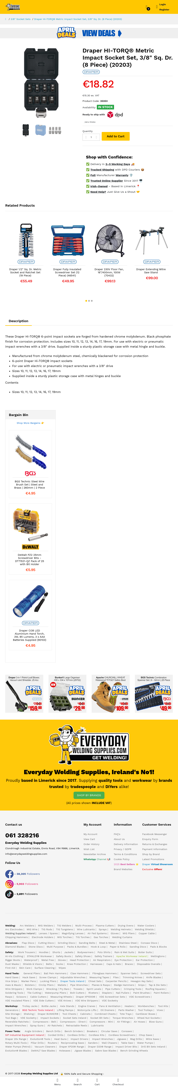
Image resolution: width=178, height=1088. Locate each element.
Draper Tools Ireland (72, 981)
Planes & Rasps (101, 985)
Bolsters (30, 985)
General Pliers (31, 973)
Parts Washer (126, 1010)
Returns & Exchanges (154, 844)
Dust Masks (12, 964)
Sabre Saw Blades (105, 1050)
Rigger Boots (12, 960)
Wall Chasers (109, 1042)
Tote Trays (125, 1013)
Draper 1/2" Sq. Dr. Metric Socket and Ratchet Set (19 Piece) (25, 272)
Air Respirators (101, 960)
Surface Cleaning (44, 967)
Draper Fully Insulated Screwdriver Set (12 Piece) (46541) (67, 272)
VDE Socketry (110, 1000)
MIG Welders (45, 925)
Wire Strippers (13, 989)
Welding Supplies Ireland (20, 933)
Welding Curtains (122, 937)
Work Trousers (26, 952)
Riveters (93, 992)
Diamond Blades (15, 946)
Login (162, 4)
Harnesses (96, 964)
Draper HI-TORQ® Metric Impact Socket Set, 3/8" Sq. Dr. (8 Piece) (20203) (78, 19)
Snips (141, 985)
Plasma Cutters (105, 925)
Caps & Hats (113, 964)
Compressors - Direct (73, 1021)
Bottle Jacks (49, 1006)
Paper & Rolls (118, 946)
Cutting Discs (46, 942)
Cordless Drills (76, 1035)
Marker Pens (28, 981)
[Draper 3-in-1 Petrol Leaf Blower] (24, 693)
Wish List (89, 849)
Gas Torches (101, 937)
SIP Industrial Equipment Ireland (24, 1035)
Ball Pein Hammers (55, 973)
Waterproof (30, 960)
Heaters (129, 1006)
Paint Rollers (161, 992)
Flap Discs (28, 942)
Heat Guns (60, 1039)
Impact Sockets (50, 1017)
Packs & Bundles (77, 946)
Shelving (29, 1013)
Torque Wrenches (123, 1017)
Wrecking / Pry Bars (57, 989)
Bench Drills (53, 1031)
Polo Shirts (104, 952)
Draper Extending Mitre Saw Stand (151, 271)
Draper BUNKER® (48, 1013)
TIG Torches (83, 937)
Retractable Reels (76, 1025)
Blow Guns (155, 1021)
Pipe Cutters (112, 989)
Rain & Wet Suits (124, 952)
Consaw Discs (149, 942)
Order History (92, 844)
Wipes (62, 967)
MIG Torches (64, 937)
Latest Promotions (153, 859)
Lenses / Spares (48, 933)
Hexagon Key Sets (141, 981)
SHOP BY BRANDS (89, 795)
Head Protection (79, 960)
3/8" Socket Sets (21, 19)
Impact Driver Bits (126, 1046)
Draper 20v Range (15, 1039)
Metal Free (47, 960)
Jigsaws (121, 1039)
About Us (119, 839)
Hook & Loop (98, 946)
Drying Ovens (125, 925)
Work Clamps (34, 989)
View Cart (89, 839)
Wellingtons (158, 956)
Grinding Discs (66, 942)
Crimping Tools (132, 989)
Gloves (115, 933)
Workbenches (146, 1006)
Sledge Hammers (124, 985)
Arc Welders (27, 925)
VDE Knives (64, 1000)
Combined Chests (105, 1013)
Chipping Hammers (16, 937)
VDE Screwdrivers (139, 996)
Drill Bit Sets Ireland (153, 1046)
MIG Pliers (129, 933)
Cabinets (85, 1013)
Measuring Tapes (99, 977)
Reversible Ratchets (17, 1021)
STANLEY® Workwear (39, 956)
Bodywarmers (85, 952)
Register (164, 9)
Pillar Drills (37, 1042)
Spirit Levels (94, 989)
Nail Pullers (122, 992)
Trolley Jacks (30, 1006)
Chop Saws (145, 1035)
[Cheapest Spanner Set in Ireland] (154, 693)
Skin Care (24, 967)
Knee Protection (76, 964)
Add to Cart (115, 136)
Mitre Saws (152, 1039)
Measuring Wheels (61, 996)
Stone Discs (36, 946)
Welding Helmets (121, 929)
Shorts (56, 952)
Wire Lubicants (86, 929)
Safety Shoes (83, 956)
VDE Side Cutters (43, 1000)
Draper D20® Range (99, 1046)
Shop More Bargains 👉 (30, 423)
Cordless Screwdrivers (121, 1035)
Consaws (126, 1031)
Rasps (8, 996)
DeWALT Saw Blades (43, 1050)
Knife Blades (153, 977)
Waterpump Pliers (55, 992)
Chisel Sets (95, 981)
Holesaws (64, 1050)
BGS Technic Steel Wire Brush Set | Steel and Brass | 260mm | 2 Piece (29, 484)
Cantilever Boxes (145, 1013)
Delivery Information (126, 844)
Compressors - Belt (44, 1021)
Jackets (68, 952)
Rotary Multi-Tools (16, 1042)
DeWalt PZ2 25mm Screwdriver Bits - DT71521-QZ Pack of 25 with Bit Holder (29, 559)
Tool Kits (163, 1006)
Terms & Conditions (125, 854)
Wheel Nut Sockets (148, 1017)
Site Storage (12, 1013)
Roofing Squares (155, 989)
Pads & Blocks (158, 946)
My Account (90, 834)
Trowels (77, 989)
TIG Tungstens (64, 929)
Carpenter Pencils (116, 981)
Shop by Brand (151, 854)
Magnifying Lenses (73, 933)
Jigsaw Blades (82, 1050)
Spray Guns (36, 1025)
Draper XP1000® (85, 996)
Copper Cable (147, 933)
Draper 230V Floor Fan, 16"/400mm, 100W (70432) (109, 272)
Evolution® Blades (16, 1050)
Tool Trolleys (145, 1010)
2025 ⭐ (126, 864)
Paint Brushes (141, 992)
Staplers (107, 992)
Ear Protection (144, 960)
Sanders (93, 1042)
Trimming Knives (132, 977)
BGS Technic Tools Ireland (37, 1010)
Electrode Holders (42, 937)
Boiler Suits (145, 952)
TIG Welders (64, 925)
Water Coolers (145, 925)
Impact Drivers (79, 1039)
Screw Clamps (47, 977)
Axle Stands (67, 1006)
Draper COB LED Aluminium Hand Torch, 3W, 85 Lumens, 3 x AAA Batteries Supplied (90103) (29, 635)
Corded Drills (55, 1035)
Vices (160, 1010)
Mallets (62, 985)
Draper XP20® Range (71, 1046)
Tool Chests (69, 1013)
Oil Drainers (107, 1010)
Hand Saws (11, 977)
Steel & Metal (107, 942)
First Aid (10, 967)
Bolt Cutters (77, 992)
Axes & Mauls (13, 985)
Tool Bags (10, 1017)
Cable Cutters (38, 996)
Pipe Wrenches (79, 985)
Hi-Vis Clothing (14, 956)
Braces (129, 964)
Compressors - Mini (101, 1021)
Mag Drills (136, 1039)
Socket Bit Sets (99, 1017)
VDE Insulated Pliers (17, 1000)
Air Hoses (139, 1021)
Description (18, 321)
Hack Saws (28, 977)
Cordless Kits (96, 1035)
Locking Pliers (48, 981)
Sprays (103, 929)
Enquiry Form (150, 839)
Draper (157, 864)
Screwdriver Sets (151, 973)
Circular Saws (109, 1031)
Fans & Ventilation (110, 1006)
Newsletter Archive (95, 854)
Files (116, 977)
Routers (52, 1042)
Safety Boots (63, 956)
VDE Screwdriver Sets (112, 996)
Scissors (21, 996)
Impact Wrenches (15, 1025)
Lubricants (97, 1025)
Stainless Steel (128, 942)
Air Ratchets (54, 1025)
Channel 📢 (97, 859)
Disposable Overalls (148, 964)
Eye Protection (123, 960)
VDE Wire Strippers (86, 1000)
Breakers (92, 1031)
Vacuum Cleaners (45, 1046)
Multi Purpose (55, 946)
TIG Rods (46, 929)
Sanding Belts (87, 942)
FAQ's (117, 834)
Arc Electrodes (14, 929)
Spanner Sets (128, 973)
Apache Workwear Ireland (131, 956)
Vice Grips (11, 981)
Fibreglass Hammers (104, 973)
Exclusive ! (152, 869)
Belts (49, 964)
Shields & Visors (32, 964)
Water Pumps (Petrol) (18, 1046)
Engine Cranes (86, 1006)
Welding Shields (144, 929)
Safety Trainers (103, 956)
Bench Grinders (73, 1031)
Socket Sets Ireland (74, 1017)
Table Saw (127, 1042)
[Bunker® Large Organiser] (67, 693)
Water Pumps (145, 1042)
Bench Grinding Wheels (134, 1050)
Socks (59, 964)
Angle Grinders (33, 1031)
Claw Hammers (79, 973)
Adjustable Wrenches (72, 977)
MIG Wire (32, 929)
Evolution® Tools (40, 1039)
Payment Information (154, 849)
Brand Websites (123, 869)
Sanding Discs (138, 946)
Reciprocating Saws (72, 1042)
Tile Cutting (34, 992)
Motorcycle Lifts (86, 1010)
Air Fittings (123, 1021)
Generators (11, 1010)
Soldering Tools (14, 992)
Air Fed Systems (97, 933)
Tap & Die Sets (157, 985)
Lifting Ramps (65, 1010)
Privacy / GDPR (122, 849)
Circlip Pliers (46, 985)
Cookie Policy (122, 859)
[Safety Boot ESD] (111, 693)
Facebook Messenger (154, 834)
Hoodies (43, 952)
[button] (86, 301)
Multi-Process (83, 925)
